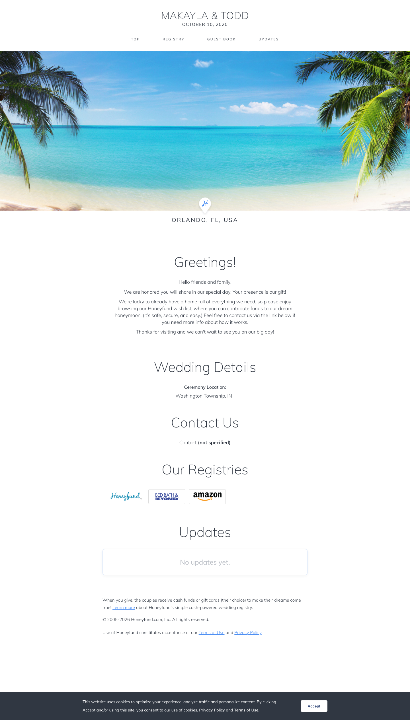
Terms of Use (212, 632)
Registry (173, 39)
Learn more (123, 607)
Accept (314, 706)
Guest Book (221, 39)
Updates (269, 39)
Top (135, 39)
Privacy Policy (247, 632)
